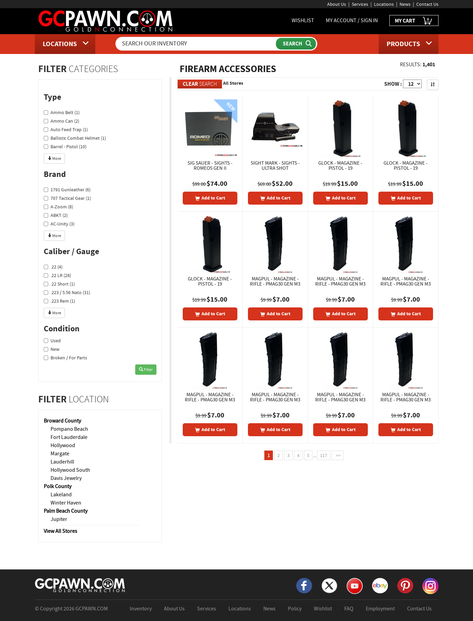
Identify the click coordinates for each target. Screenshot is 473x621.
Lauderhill (62, 461)
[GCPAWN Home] (80, 584)
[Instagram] (430, 585)
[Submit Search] (296, 44)
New (51, 349)
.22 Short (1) (59, 284)
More (54, 158)
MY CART (414, 21)
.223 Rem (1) (59, 301)
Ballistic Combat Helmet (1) (75, 138)
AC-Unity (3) (59, 224)
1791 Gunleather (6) (67, 190)
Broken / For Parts (65, 358)
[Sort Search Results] (433, 85)
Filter (146, 369)
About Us (336, 4)
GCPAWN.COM (91, 608)
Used (52, 340)
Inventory (141, 608)
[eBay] (380, 585)
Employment (380, 608)
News (405, 4)
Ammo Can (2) (61, 121)
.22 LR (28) (57, 275)
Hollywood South (70, 470)
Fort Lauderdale (69, 437)
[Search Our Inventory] (196, 44)
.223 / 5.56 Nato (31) (67, 292)
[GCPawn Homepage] (106, 20)
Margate (60, 453)
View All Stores (60, 531)
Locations (384, 4)
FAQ (348, 608)
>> (337, 455)
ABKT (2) (56, 215)
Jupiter (59, 519)
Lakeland (61, 494)
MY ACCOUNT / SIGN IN (352, 20)
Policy (295, 608)
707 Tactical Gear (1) (67, 198)
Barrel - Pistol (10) (65, 146)
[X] (329, 585)
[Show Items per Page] (412, 84)
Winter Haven (66, 502)
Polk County (57, 486)
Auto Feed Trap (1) (66, 129)
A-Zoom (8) (58, 207)
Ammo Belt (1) (62, 112)
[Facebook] (304, 585)
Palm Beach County (65, 511)
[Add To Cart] (210, 198)
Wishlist (323, 608)
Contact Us (427, 4)
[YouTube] (355, 585)
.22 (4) (53, 267)
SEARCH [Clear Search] (200, 83)
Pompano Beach (69, 429)
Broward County (62, 420)
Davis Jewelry (66, 478)
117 (323, 455)
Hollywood (63, 445)
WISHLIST (303, 20)
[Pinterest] (405, 585)
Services (360, 4)
